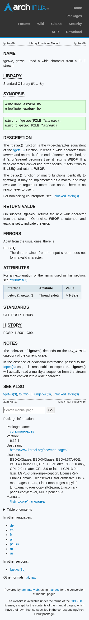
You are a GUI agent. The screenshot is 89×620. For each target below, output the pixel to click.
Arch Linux (26, 7)
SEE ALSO (13, 386)
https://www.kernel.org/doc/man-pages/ (38, 450)
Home (77, 8)
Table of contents (19, 509)
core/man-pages (22, 431)
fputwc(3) (26, 394)
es (12, 530)
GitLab (56, 24)
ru (11, 553)
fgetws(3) (10, 394)
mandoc (54, 589)
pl (11, 539)
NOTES (10, 343)
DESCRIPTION (17, 137)
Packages (74, 16)
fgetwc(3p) (17, 569)
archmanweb (30, 589)
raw (33, 577)
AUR (55, 32)
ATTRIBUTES (16, 267)
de (12, 525)
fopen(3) (9, 367)
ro (11, 549)
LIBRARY (12, 76)
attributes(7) (18, 280)
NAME (9, 53)
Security (75, 24)
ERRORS (12, 233)
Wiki (40, 24)
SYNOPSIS (13, 93)
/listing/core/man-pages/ (27, 501)
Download (74, 32)
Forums (24, 24)
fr (11, 535)
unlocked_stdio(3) (66, 196)
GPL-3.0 (76, 601)
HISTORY (12, 325)
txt (27, 577)
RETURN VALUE (19, 206)
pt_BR (14, 544)
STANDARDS (16, 307)
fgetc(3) (18, 150)
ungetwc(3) (42, 394)
